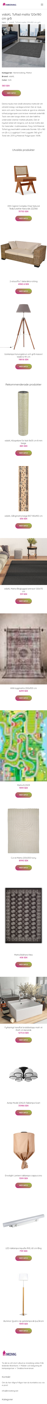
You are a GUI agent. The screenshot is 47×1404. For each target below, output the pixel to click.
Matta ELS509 (23, 785)
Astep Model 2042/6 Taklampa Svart (23, 1103)
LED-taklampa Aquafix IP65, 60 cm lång (23, 1248)
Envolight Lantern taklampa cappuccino (23, 1175)
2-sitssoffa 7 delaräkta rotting (23, 281)
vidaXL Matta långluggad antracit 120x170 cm (23, 590)
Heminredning (19, 73)
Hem (4, 22)
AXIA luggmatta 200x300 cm (23, 688)
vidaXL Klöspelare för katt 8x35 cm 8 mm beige (23, 441)
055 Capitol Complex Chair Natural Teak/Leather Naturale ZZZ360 (24, 207)
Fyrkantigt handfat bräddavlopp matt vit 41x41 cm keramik (23, 1028)
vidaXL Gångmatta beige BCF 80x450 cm (23, 516)
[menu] (42, 5)
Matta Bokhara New (23, 955)
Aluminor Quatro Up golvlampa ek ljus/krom (23, 1321)
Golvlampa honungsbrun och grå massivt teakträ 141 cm (23, 355)
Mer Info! (11, 93)
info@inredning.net (10, 1391)
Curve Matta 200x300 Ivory (23, 858)
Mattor (29, 73)
